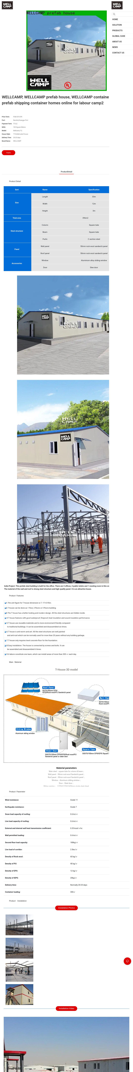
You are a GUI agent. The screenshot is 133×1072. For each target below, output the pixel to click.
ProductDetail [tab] (66, 172)
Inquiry (8, 153)
